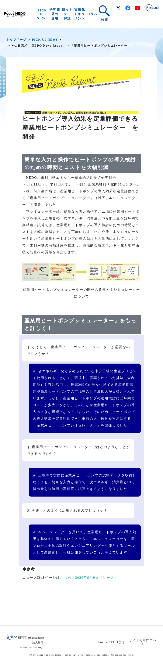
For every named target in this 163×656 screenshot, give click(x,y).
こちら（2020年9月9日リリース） (89, 577)
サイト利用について (142, 642)
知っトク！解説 (67, 14)
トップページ (16, 39)
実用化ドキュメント (79, 14)
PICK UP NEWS (42, 14)
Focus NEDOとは (111, 642)
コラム (92, 14)
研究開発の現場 (54, 14)
